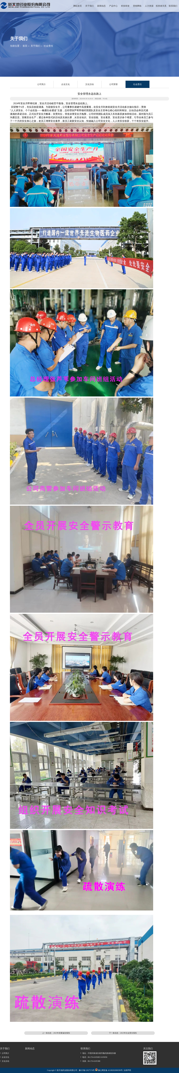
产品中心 (113, 6)
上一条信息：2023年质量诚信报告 (56, 1033)
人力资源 (149, 6)
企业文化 (65, 84)
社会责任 (48, 46)
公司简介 (41, 84)
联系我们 (173, 6)
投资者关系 (161, 6)
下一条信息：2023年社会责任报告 (123, 1033)
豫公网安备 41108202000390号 (110, 1070)
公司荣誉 (113, 84)
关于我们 (89, 6)
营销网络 (137, 6)
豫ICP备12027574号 (87, 1070)
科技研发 (125, 6)
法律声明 (127, 1070)
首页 (25, 46)
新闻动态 (101, 6)
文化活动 (89, 84)
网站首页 (77, 6)
